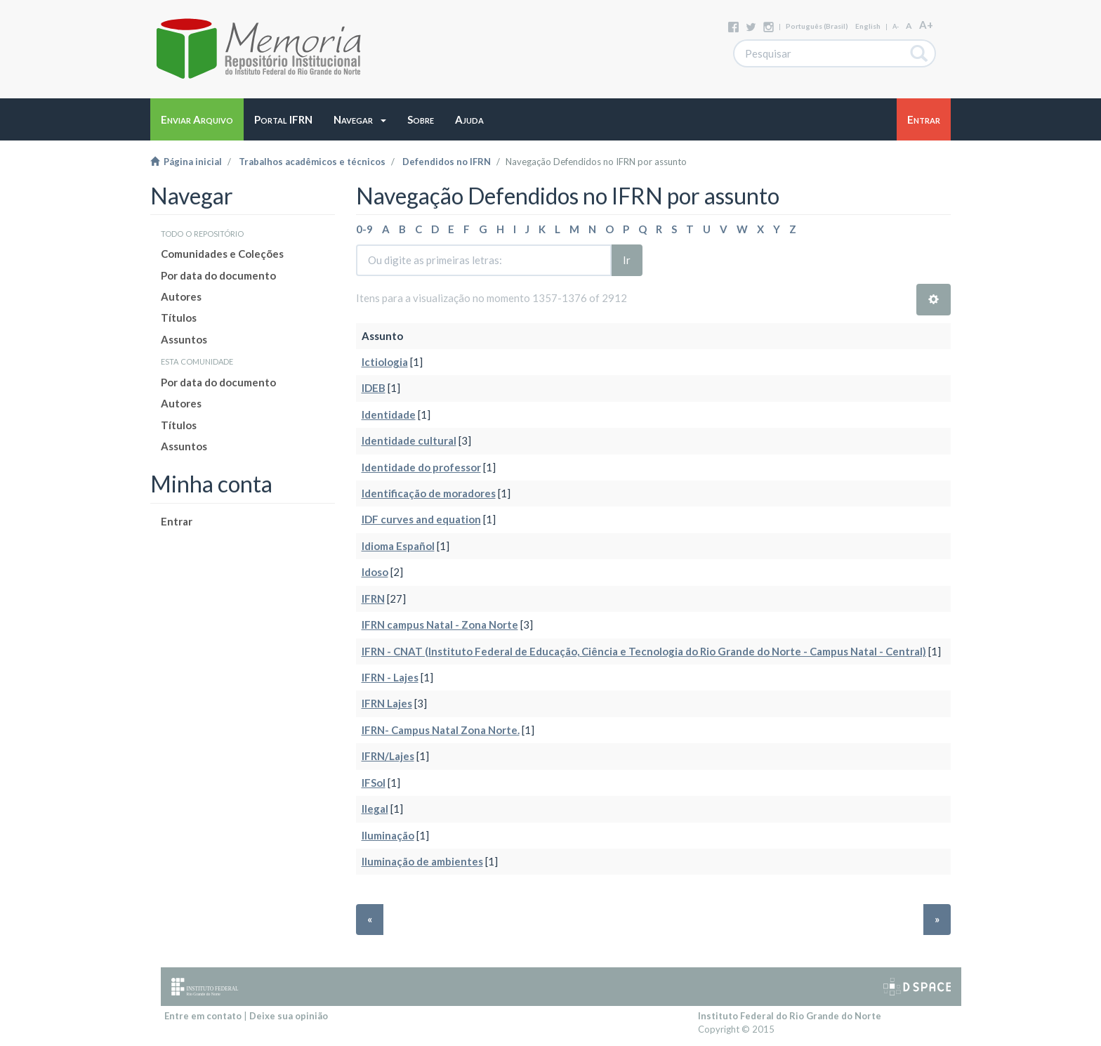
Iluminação (388, 835)
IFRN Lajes (387, 703)
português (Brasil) (817, 26)
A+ (926, 24)
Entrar (176, 521)
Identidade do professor (421, 467)
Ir (627, 260)
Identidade (389, 414)
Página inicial (186, 161)
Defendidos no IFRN (446, 161)
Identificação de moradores (429, 493)
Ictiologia (385, 361)
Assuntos (184, 339)
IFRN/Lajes (388, 756)
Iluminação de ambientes (422, 861)
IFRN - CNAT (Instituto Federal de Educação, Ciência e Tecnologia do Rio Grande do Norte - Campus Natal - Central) (644, 651)
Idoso (375, 572)
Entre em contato (203, 1015)
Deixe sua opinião (288, 1015)
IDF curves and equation (421, 519)
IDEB (373, 387)
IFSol (373, 782)
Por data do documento (218, 275)
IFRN (373, 598)
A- (895, 26)
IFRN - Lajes (390, 677)
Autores (181, 296)
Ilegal (375, 808)
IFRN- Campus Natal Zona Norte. (441, 730)
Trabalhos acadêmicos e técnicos (312, 161)
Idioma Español (398, 546)
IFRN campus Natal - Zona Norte (440, 624)
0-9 (364, 229)
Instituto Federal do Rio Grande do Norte (789, 1015)
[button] (360, 119)
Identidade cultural (409, 440)
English (868, 26)
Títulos (179, 317)
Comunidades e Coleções (222, 253)
